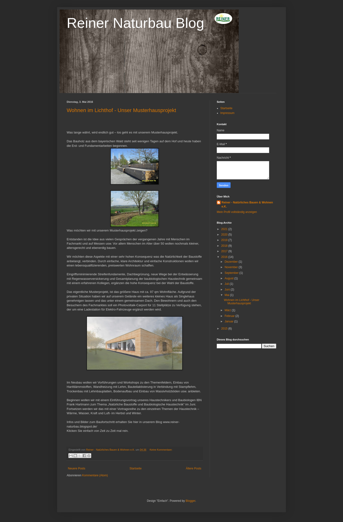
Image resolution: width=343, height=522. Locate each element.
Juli (227, 284)
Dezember (232, 261)
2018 (224, 245)
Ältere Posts (193, 468)
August (229, 278)
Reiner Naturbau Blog (135, 23)
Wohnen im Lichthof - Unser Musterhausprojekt (121, 110)
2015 (224, 328)
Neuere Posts (76, 468)
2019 (224, 240)
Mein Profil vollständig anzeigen (237, 212)
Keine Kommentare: (161, 449)
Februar (230, 316)
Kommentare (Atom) (95, 475)
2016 (224, 257)
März (228, 310)
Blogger (190, 500)
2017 (224, 251)
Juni (228, 289)
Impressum (227, 113)
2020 (224, 234)
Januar (229, 321)
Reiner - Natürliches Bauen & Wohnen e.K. (247, 204)
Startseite (136, 468)
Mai (227, 295)
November (232, 267)
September (232, 273)
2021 (224, 229)
